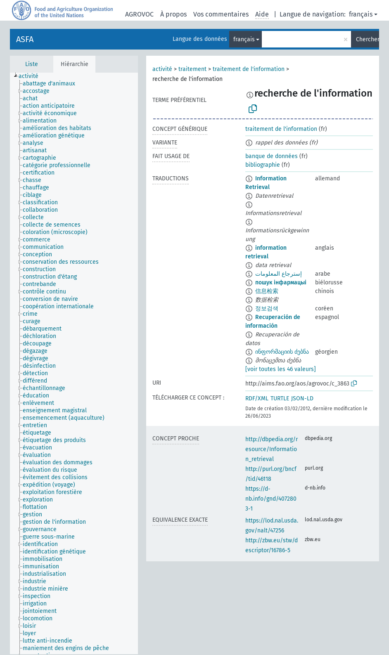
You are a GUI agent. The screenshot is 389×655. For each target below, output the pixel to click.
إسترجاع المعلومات (278, 273)
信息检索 (266, 291)
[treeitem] (32, 76)
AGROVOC (139, 14)
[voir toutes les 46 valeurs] (280, 369)
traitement (192, 69)
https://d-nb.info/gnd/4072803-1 (270, 498)
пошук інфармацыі (280, 282)
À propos (173, 14)
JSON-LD (302, 398)
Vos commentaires (221, 14)
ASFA (24, 39)
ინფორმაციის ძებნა (282, 351)
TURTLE (279, 398)
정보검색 (266, 308)
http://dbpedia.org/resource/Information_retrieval (271, 449)
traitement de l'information (249, 69)
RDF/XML (256, 398)
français (360, 14)
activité (162, 69)
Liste (31, 64)
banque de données (271, 156)
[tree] (74, 363)
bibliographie (262, 164)
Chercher (367, 39)
